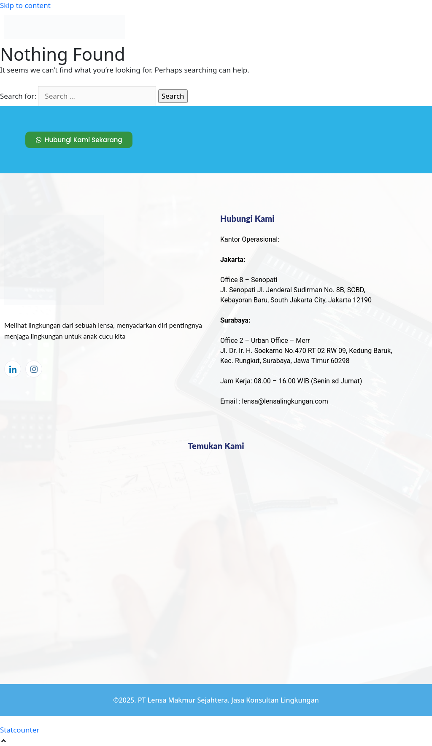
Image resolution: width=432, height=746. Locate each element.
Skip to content (25, 5)
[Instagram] (33, 369)
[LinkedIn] (12, 369)
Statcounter (19, 730)
